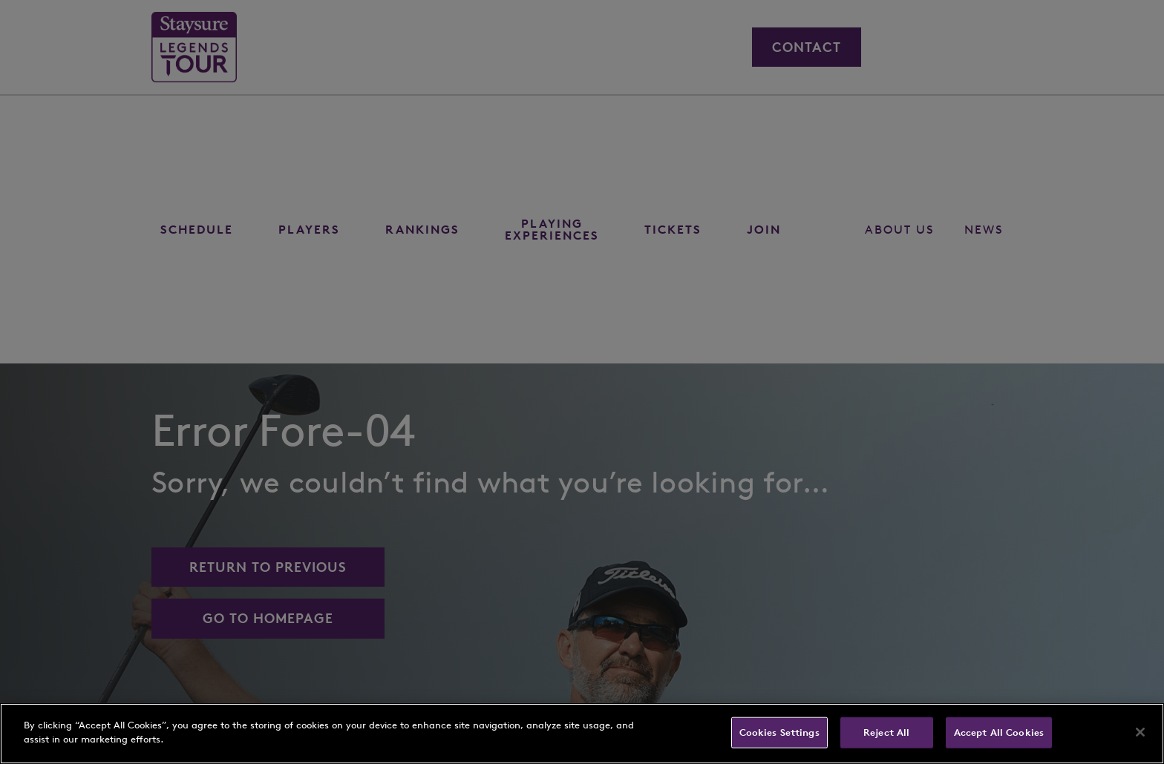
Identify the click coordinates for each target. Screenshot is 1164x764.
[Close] (1140, 732)
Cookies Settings (779, 732)
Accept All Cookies (999, 732)
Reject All (886, 732)
